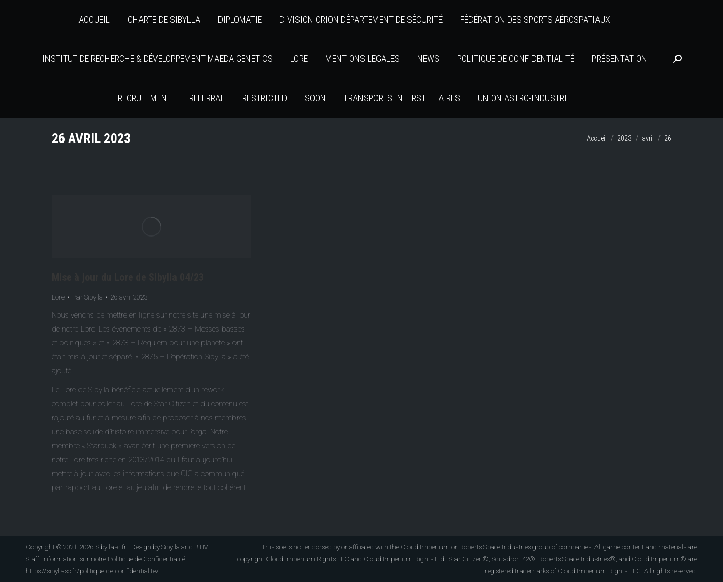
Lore (58, 297)
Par (87, 297)
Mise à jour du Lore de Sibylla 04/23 (128, 277)
